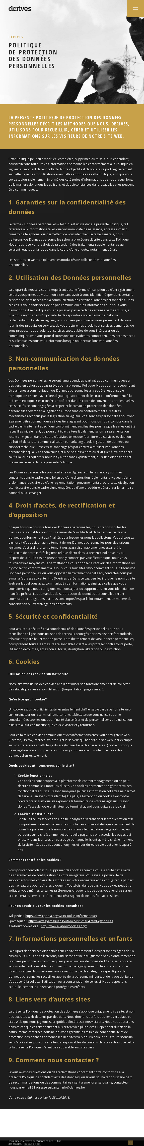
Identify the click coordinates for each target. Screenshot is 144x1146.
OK (130, 1143)
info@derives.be (59, 578)
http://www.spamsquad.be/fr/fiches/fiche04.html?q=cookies (70, 921)
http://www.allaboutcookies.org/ (64, 926)
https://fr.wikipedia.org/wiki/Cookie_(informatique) (61, 916)
